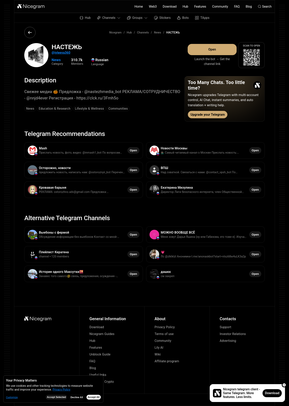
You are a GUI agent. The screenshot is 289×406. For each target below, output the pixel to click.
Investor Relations (233, 334)
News (157, 32)
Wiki (158, 354)
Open (212, 49)
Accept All (94, 397)
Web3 (153, 6)
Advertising (228, 341)
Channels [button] (109, 18)
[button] (31, 6)
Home (138, 6)
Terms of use (164, 334)
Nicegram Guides (102, 334)
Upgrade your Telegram (207, 114)
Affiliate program (167, 361)
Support (225, 327)
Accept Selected (56, 397)
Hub (185, 6)
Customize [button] (12, 397)
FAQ (237, 6)
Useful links (98, 375)
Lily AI (159, 347)
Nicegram (115, 32)
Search (265, 6)
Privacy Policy (165, 327)
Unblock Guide (100, 354)
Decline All (76, 397)
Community (220, 6)
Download (170, 6)
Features (200, 6)
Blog (249, 6)
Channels (143, 32)
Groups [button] (137, 18)
